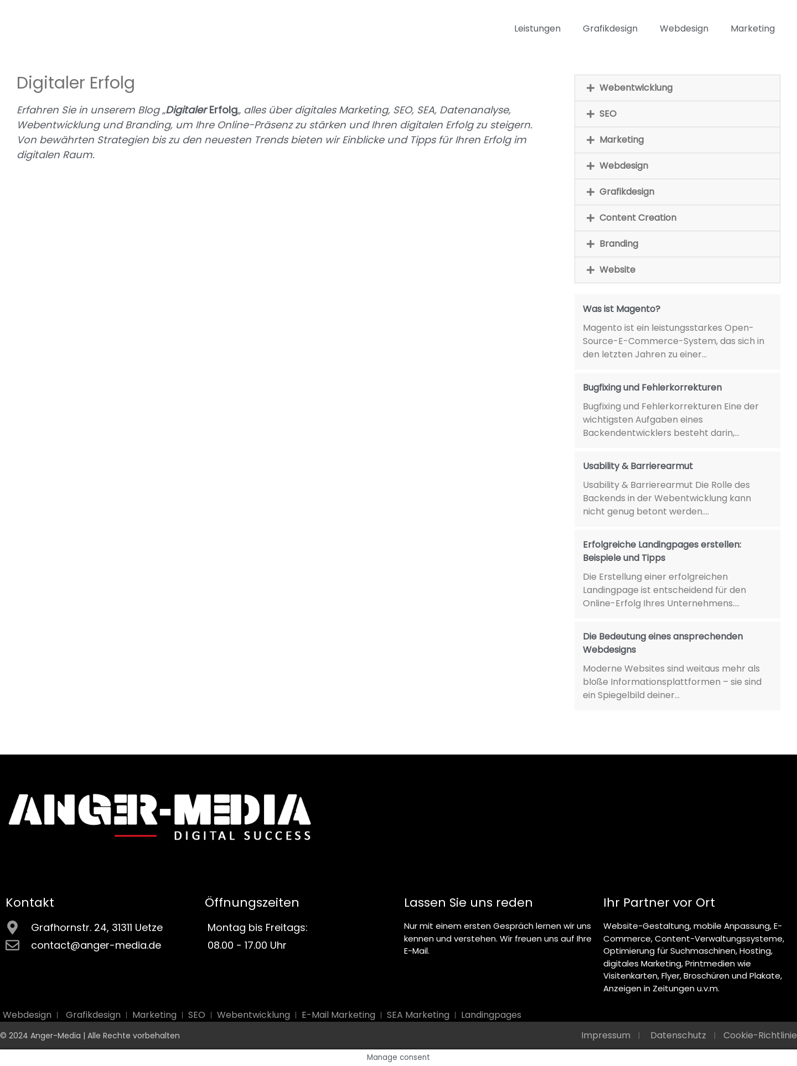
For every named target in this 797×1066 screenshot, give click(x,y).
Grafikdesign (610, 28)
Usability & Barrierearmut (638, 466)
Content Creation (637, 217)
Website (617, 269)
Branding (618, 243)
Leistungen (537, 28)
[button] (677, 88)
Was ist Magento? (621, 309)
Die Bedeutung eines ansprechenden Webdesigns (663, 643)
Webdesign (684, 28)
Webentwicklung (635, 87)
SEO (608, 113)
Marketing (753, 28)
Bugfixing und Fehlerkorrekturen (652, 387)
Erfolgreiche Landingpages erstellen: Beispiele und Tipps (662, 551)
